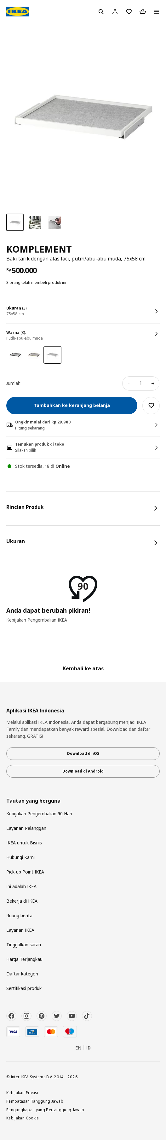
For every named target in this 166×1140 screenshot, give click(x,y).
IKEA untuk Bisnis (24, 843)
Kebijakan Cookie (22, 1117)
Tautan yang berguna (33, 801)
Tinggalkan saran (23, 945)
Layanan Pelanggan (26, 828)
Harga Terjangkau (24, 959)
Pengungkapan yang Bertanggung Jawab (45, 1109)
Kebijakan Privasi (22, 1092)
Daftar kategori (22, 974)
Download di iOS (83, 753)
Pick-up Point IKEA (25, 872)
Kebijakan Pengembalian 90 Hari (39, 814)
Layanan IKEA (20, 930)
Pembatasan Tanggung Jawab (34, 1101)
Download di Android (83, 771)
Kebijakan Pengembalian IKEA (36, 620)
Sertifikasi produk (24, 988)
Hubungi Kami (20, 857)
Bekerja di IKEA (21, 901)
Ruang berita (19, 915)
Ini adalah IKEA (21, 886)
